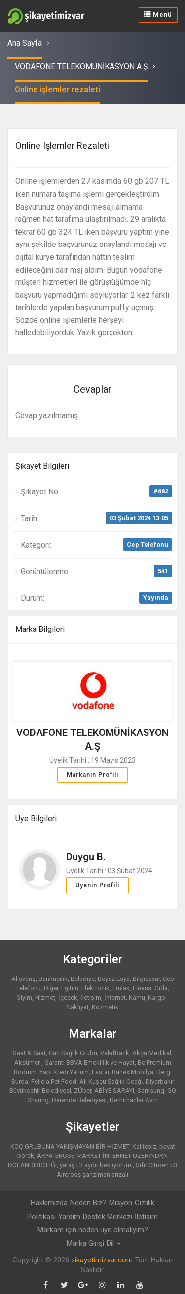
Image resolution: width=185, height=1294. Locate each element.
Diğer (51, 987)
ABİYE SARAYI (114, 1090)
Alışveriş (23, 978)
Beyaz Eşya (114, 978)
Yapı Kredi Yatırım (64, 1071)
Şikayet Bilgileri (42, 465)
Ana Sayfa (24, 43)
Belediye (83, 978)
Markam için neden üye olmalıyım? (92, 1229)
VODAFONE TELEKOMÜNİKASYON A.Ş (81, 66)
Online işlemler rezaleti (57, 89)
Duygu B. (86, 856)
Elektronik (95, 987)
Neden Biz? (88, 1202)
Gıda (161, 987)
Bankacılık (53, 978)
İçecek (67, 997)
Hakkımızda (49, 1202)
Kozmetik (105, 1006)
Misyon (120, 1202)
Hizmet (45, 997)
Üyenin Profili (97, 884)
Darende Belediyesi (79, 1099)
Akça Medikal (151, 1052)
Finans (142, 987)
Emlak (121, 987)
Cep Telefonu (147, 544)
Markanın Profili (92, 774)
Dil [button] (114, 1242)
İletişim (90, 997)
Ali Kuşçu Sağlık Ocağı (111, 1080)
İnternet (115, 997)
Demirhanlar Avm (134, 1099)
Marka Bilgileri (40, 628)
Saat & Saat (29, 1052)
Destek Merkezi (107, 1216)
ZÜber (82, 1090)
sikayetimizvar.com (102, 1259)
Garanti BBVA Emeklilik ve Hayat (89, 1062)
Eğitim (69, 987)
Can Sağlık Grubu (73, 1052)
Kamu (137, 997)
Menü (158, 14)
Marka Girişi (85, 1242)
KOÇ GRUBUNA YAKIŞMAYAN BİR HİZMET (69, 1146)
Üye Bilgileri (36, 818)
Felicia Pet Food (53, 1080)
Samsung (150, 1090)
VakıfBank (114, 1052)
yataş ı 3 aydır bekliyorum (96, 1164)
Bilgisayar (146, 978)
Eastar (100, 1071)
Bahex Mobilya (132, 1071)
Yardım (69, 1216)
